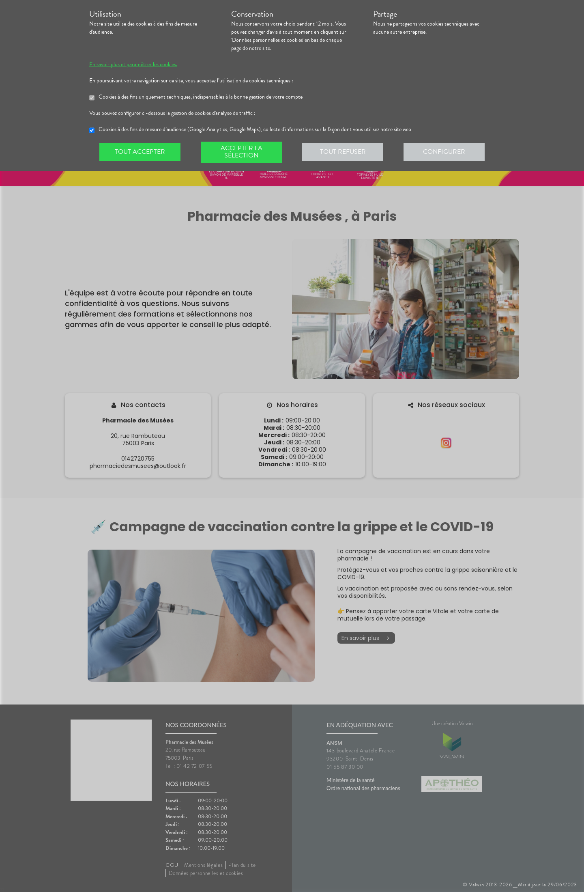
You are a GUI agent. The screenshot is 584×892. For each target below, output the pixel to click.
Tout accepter (140, 152)
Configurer (444, 152)
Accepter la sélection (241, 151)
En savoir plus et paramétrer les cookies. (133, 64)
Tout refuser (343, 152)
